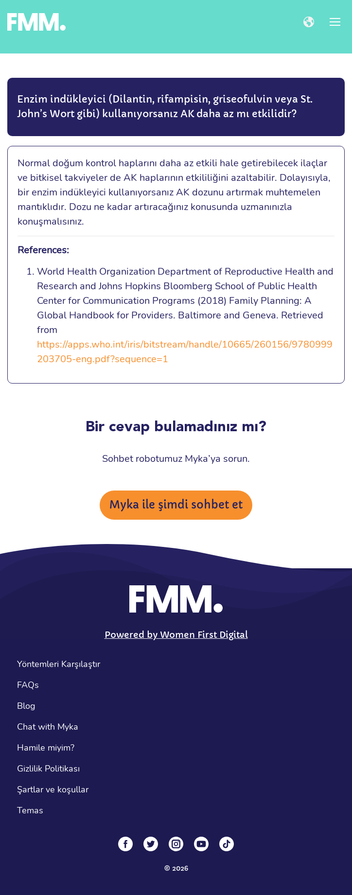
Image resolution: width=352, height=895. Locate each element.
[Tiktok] (226, 844)
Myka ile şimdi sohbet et (176, 504)
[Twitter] (150, 844)
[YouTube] (201, 844)
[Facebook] (125, 844)
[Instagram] (176, 844)
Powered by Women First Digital (176, 634)
